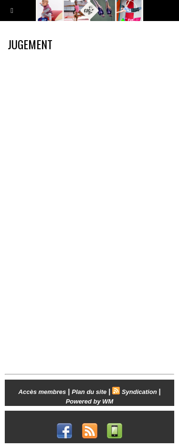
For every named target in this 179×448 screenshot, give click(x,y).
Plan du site (89, 391)
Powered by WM (90, 401)
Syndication (139, 391)
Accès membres (42, 391)
